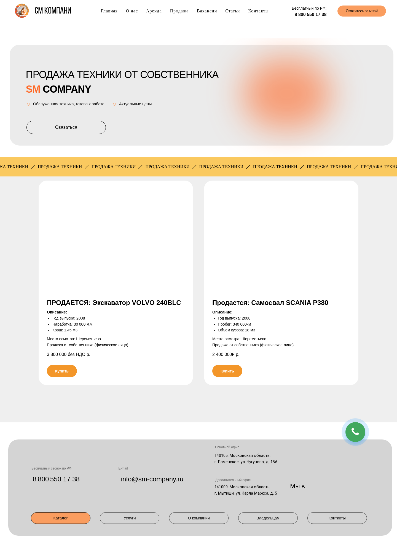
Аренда (154, 11)
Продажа (179, 11)
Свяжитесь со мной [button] (362, 11)
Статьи (232, 11)
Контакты (258, 11)
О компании (199, 518)
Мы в (297, 486)
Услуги (130, 518)
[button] (116, 236)
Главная (109, 11)
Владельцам (268, 518)
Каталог (60, 518)
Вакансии (207, 11)
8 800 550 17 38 (311, 14)
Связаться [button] (66, 127)
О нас (132, 11)
